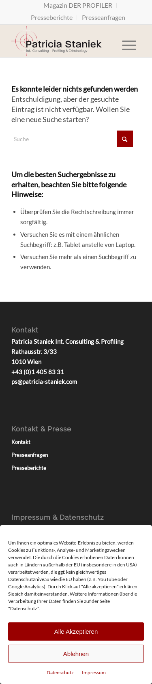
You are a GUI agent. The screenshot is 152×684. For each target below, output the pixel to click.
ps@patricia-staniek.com (44, 381)
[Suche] (72, 139)
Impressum (94, 672)
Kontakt (20, 442)
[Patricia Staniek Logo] (63, 41)
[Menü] (129, 41)
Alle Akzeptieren (76, 631)
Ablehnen (76, 653)
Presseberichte (52, 17)
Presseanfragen (103, 17)
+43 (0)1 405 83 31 (37, 371)
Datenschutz (60, 672)
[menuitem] (78, 5)
